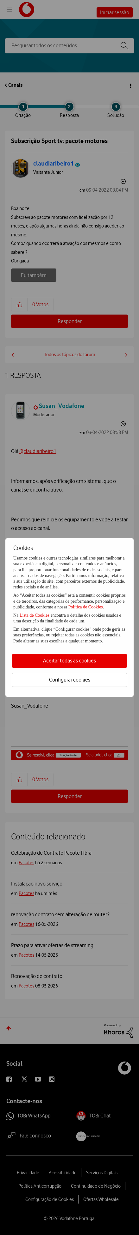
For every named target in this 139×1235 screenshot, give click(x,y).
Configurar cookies (69, 679)
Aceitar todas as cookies (69, 660)
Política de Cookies (85, 607)
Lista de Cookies (35, 615)
